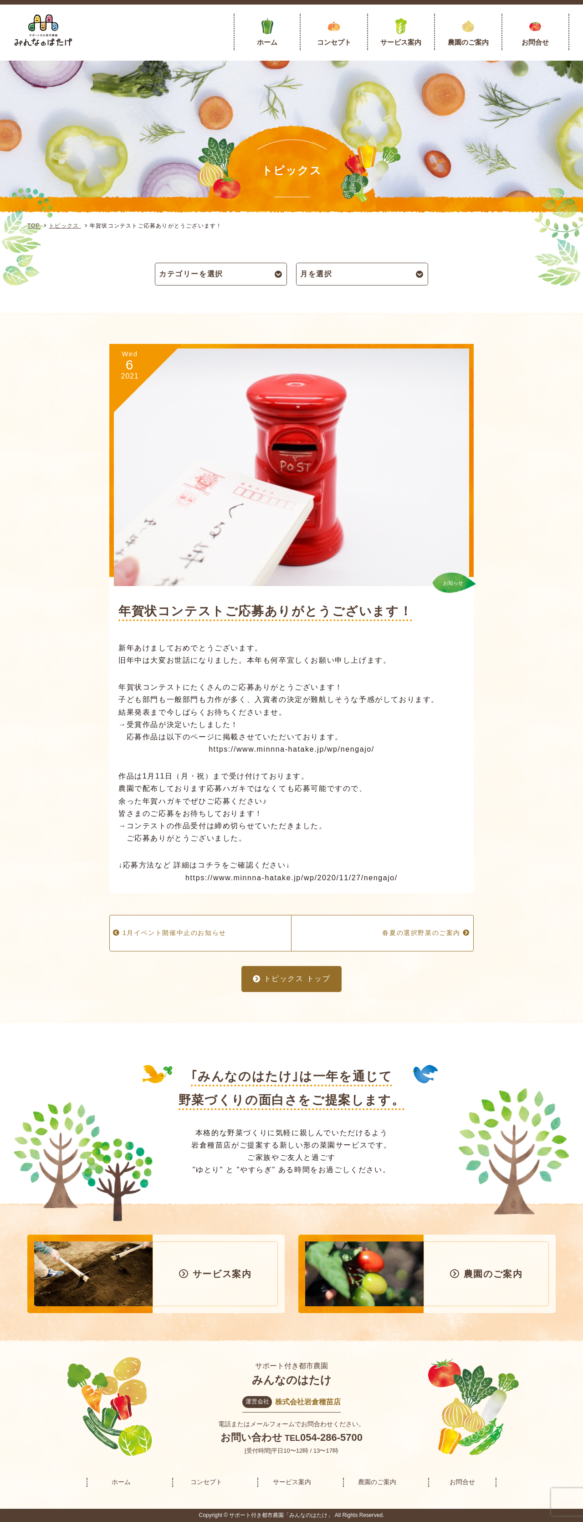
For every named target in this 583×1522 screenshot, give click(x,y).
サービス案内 (400, 42)
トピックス (65, 226)
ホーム (267, 42)
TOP (33, 226)
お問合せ (535, 42)
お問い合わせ (251, 1437)
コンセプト (334, 42)
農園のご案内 (468, 42)
